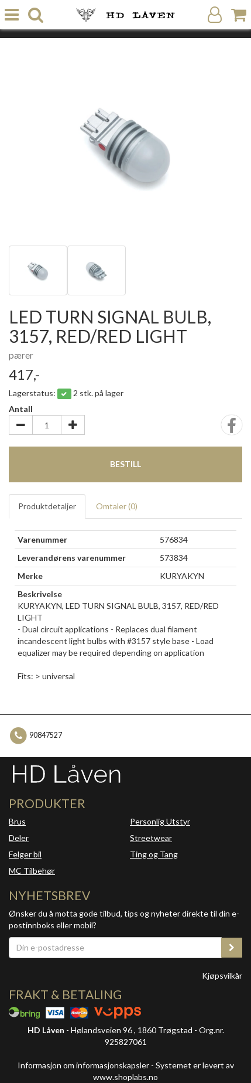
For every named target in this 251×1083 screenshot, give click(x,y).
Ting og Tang (154, 854)
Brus (17, 821)
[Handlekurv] (238, 15)
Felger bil (25, 854)
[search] (35, 15)
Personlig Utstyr (160, 821)
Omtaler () (116, 506)
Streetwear (151, 838)
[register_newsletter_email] (231, 948)
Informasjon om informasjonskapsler (83, 1065)
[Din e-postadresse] (115, 947)
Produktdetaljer (47, 506)
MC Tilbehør (32, 871)
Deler (19, 838)
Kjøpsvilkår (222, 975)
